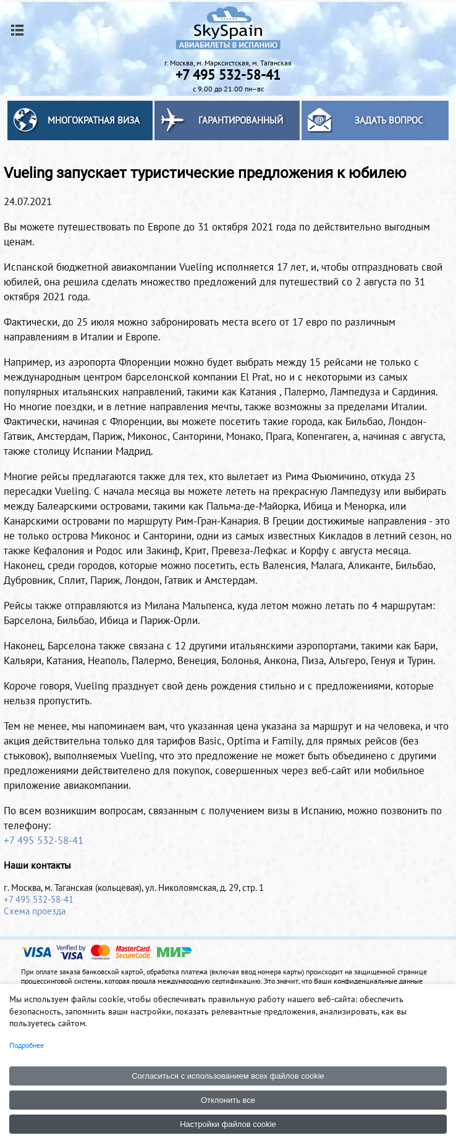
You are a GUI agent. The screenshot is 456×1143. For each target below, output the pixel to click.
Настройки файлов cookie (228, 1124)
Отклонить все (228, 1100)
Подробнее (26, 1045)
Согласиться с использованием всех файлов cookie (228, 1076)
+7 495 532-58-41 (43, 840)
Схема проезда (34, 911)
